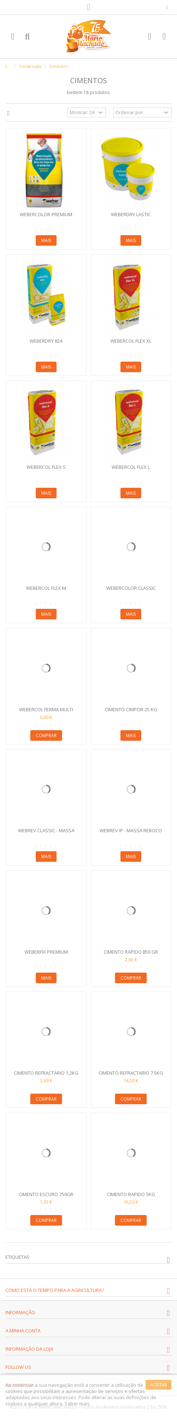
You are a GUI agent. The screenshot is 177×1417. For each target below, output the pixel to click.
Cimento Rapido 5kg (131, 1194)
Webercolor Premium (46, 214)
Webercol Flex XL (130, 341)
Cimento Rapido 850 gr (131, 952)
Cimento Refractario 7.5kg (131, 1073)
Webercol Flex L (131, 467)
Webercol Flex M (46, 588)
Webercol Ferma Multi (46, 709)
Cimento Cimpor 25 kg (131, 709)
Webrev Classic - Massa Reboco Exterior (46, 833)
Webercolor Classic (131, 588)
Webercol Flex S (46, 467)
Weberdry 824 (46, 341)
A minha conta (23, 1330)
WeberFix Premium (46, 952)
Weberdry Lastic (131, 214)
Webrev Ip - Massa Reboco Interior (131, 833)
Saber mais (77, 1403)
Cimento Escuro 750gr (46, 1194)
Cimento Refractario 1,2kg (46, 1073)
